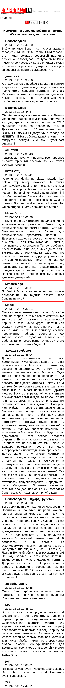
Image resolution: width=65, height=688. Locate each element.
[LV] (46, 22)
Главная (6, 17)
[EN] (41, 22)
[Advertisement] (27, 3)
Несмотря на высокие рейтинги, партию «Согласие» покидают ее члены (32, 32)
